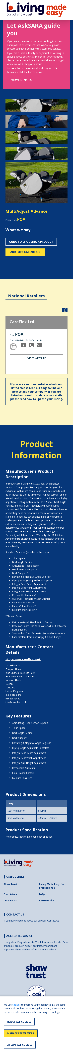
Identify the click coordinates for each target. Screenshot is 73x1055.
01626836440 (12, 698)
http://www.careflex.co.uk (23, 659)
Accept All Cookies (19, 1044)
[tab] (26, 293)
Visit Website (36, 358)
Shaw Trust (10, 884)
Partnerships (47, 900)
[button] (10, 182)
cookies (16, 1004)
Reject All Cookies (19, 1021)
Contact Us (53, 920)
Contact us (10, 900)
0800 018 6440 (13, 694)
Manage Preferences (20, 1033)
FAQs (42, 894)
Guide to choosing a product (31, 242)
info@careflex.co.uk (15, 702)
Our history (10, 894)
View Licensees (21, 80)
